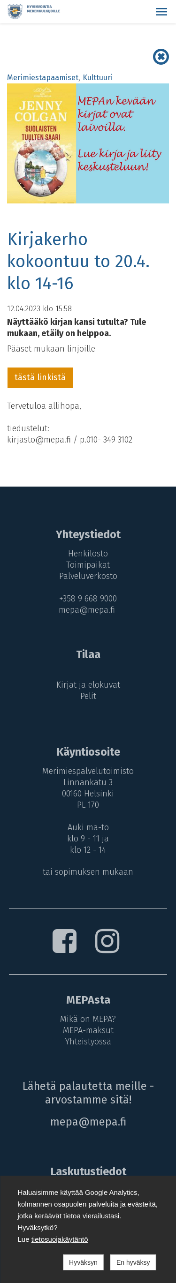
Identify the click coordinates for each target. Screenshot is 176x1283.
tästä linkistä (40, 377)
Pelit (88, 696)
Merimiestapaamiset (42, 77)
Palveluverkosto (88, 576)
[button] (161, 11)
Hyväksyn (83, 1262)
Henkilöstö (88, 553)
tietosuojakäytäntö (59, 1239)
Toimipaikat (88, 565)
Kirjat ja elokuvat (88, 685)
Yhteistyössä (88, 1041)
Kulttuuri (98, 77)
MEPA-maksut (88, 1030)
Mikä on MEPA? (88, 1019)
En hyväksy (133, 1262)
